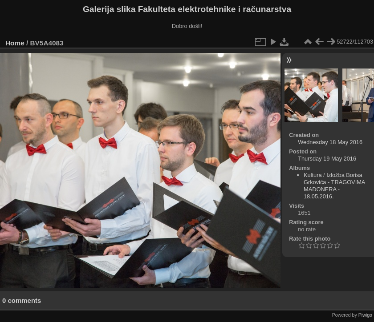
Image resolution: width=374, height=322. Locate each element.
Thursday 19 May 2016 (327, 158)
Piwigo (365, 315)
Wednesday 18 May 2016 (330, 142)
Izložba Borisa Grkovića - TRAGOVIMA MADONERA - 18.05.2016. (334, 186)
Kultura (313, 175)
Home (14, 43)
